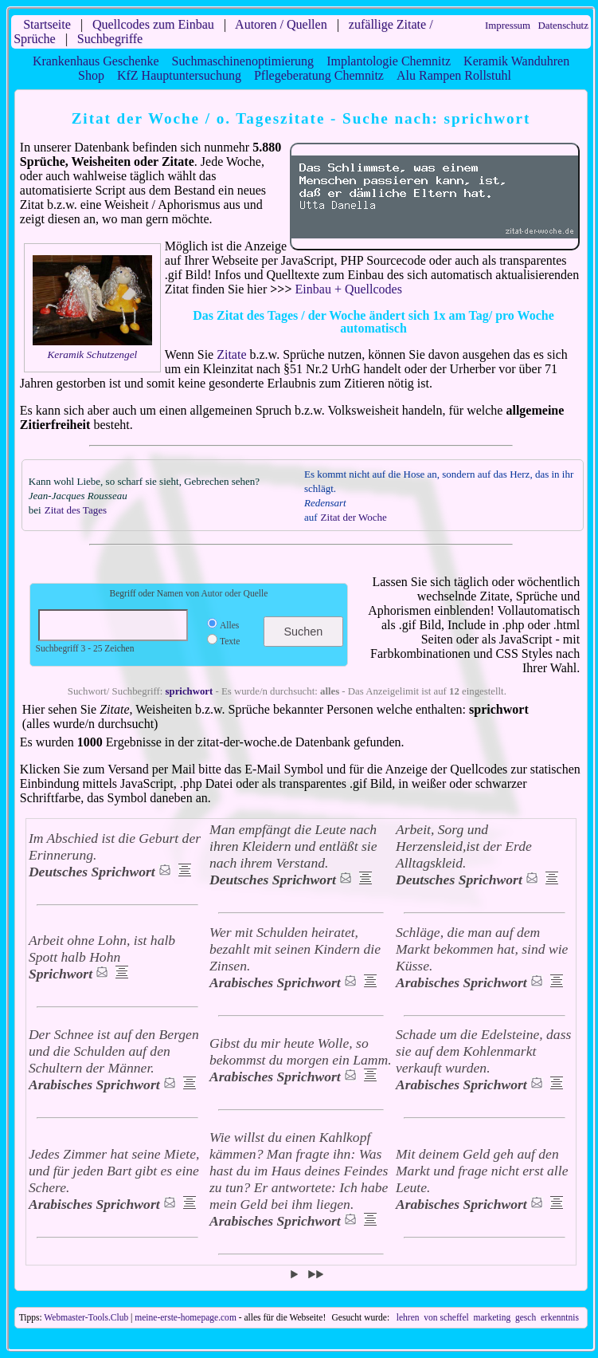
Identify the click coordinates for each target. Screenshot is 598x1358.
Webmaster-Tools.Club (86, 1317)
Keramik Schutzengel (92, 354)
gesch (525, 1317)
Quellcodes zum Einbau (153, 24)
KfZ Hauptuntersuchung (179, 75)
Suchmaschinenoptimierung (242, 61)
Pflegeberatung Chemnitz (319, 75)
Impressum (507, 25)
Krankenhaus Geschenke (96, 61)
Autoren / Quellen (281, 24)
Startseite (47, 24)
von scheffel (446, 1317)
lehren (408, 1317)
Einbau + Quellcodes (348, 289)
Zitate (231, 354)
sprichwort (189, 691)
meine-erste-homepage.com (185, 1317)
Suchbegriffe (110, 38)
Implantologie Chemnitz (388, 61)
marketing (491, 1317)
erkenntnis (560, 1317)
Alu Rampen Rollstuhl (454, 75)
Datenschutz (563, 25)
